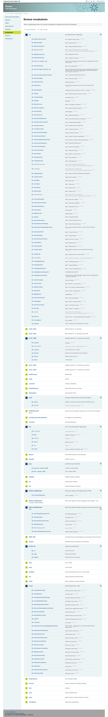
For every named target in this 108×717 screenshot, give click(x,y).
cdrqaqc (36, 93)
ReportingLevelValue (39, 655)
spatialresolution (38, 287)
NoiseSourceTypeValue (40, 641)
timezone (36, 316)
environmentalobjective (40, 118)
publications (33, 679)
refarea (36, 442)
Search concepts (43, 29)
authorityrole (37, 85)
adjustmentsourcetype (40, 39)
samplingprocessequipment (41, 272)
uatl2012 (36, 557)
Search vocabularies (30, 29)
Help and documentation (12, 17)
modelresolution (38, 176)
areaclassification (38, 65)
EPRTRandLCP (34, 411)
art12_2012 (32, 329)
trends (35, 359)
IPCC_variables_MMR (39, 471)
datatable (36, 100)
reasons (36, 356)
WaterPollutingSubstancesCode (42, 531)
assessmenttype (38, 78)
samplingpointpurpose (40, 268)
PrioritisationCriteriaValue (41, 648)
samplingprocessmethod (40, 275)
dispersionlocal (38, 104)
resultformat (37, 254)
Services (7, 35)
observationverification (40, 202)
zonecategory (37, 320)
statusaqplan (37, 301)
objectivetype (37, 191)
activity (36, 402)
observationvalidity (39, 199)
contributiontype (38, 97)
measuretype (37, 153)
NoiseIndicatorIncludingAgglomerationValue (46, 626)
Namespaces (9, 38)
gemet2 (31, 459)
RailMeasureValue (38, 651)
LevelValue (37, 622)
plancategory (37, 209)
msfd (30, 581)
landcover (32, 546)
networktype (37, 187)
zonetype (36, 323)
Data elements (9, 26)
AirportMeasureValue (39, 590)
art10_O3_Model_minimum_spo (42, 69)
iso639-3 (36, 618)
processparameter (39, 231)
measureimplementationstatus (42, 139)
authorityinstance (38, 82)
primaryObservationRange (41, 223)
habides (31, 477)
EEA (12, 1)
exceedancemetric (39, 125)
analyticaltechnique (39, 57)
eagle (35, 554)
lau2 (30, 567)
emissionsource (38, 115)
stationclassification (39, 297)
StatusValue (37, 666)
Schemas (8, 29)
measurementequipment (40, 143)
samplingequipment (39, 261)
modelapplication (38, 160)
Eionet (12, 13)
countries (36, 349)
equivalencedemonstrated (41, 122)
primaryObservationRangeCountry (43, 227)
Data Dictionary (18, 13)
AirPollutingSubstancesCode (41, 513)
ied (30, 486)
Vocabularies (9, 32)
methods (36, 353)
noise (31, 586)
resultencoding (38, 249)
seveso (31, 683)
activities (36, 342)
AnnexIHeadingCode (39, 495)
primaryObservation (39, 220)
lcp (30, 576)
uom (30, 692)
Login (89, 1)
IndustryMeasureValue (40, 615)
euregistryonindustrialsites (38, 417)
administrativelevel (39, 46)
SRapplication (37, 294)
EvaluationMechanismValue (41, 604)
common (32, 383)
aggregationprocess (39, 54)
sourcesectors (38, 283)
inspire (31, 541)
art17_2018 (32, 370)
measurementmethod (39, 146)
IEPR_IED (32, 537)
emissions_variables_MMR (41, 468)
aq (30, 34)
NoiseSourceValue (39, 644)
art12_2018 (32, 333)
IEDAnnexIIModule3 (35, 501)
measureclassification (40, 136)
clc (34, 550)
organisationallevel (39, 206)
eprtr (30, 397)
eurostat (32, 422)
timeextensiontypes (39, 304)
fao (30, 427)
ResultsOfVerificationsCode (41, 520)
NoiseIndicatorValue (39, 634)
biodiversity (33, 374)
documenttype (38, 111)
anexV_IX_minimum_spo (40, 61)
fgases (31, 454)
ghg (30, 464)
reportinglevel (37, 242)
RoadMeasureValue (39, 659)
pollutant (36, 217)
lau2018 (31, 572)
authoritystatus (38, 90)
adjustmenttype (38, 42)
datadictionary (34, 388)
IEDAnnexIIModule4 (35, 507)
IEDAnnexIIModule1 (35, 491)
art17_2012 (32, 365)
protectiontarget (38, 235)
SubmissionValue (38, 673)
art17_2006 (32, 338)
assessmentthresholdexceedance (43, 75)
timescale (36, 308)
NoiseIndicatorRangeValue (41, 630)
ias (30, 481)
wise (30, 697)
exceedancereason (39, 129)
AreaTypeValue (38, 593)
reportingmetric (38, 246)
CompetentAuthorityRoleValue (42, 597)
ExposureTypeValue (39, 611)
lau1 (30, 562)
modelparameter (38, 173)
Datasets (7, 20)
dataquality (32, 393)
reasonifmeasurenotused (40, 239)
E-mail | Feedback (10, 711)
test (30, 688)
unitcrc (36, 449)
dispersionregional (39, 107)
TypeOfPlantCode (38, 524)
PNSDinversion (38, 213)
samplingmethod (38, 264)
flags (35, 434)
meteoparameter (38, 157)
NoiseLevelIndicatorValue (41, 637)
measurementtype (39, 150)
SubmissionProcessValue (41, 669)
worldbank (32, 702)
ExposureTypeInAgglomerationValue (43, 608)
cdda (30, 379)
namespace (37, 184)
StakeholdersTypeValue (40, 662)
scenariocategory (38, 280)
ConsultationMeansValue (40, 601)
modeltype (36, 180)
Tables (7, 23)
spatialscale (37, 290)
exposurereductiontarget (40, 132)
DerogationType (38, 517)
